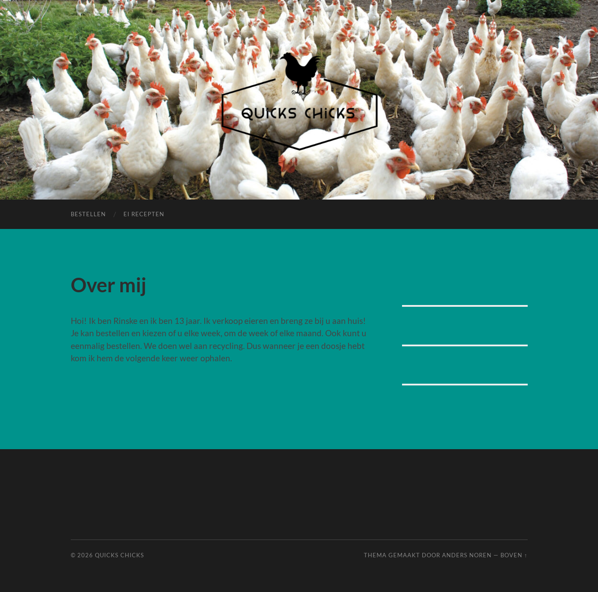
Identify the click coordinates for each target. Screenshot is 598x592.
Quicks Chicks (119, 555)
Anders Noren (467, 555)
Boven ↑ (513, 555)
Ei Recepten (143, 214)
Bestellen (88, 214)
